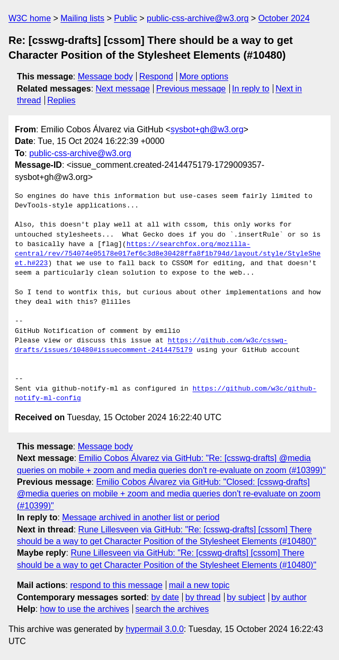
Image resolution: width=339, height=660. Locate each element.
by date (165, 597)
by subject (246, 597)
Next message (123, 88)
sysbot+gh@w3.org (207, 129)
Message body (105, 76)
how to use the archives (84, 608)
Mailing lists (82, 18)
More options (204, 76)
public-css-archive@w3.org (197, 18)
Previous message (191, 88)
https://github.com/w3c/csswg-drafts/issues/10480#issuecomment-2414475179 (151, 345)
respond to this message (116, 585)
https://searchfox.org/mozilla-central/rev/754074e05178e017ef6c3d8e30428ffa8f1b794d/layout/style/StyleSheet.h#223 (167, 254)
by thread (203, 597)
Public (125, 18)
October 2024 (284, 18)
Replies (61, 100)
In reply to (250, 88)
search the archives (172, 608)
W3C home (29, 18)
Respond (156, 76)
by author (289, 597)
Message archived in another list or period (140, 517)
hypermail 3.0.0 (154, 629)
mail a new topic (199, 585)
